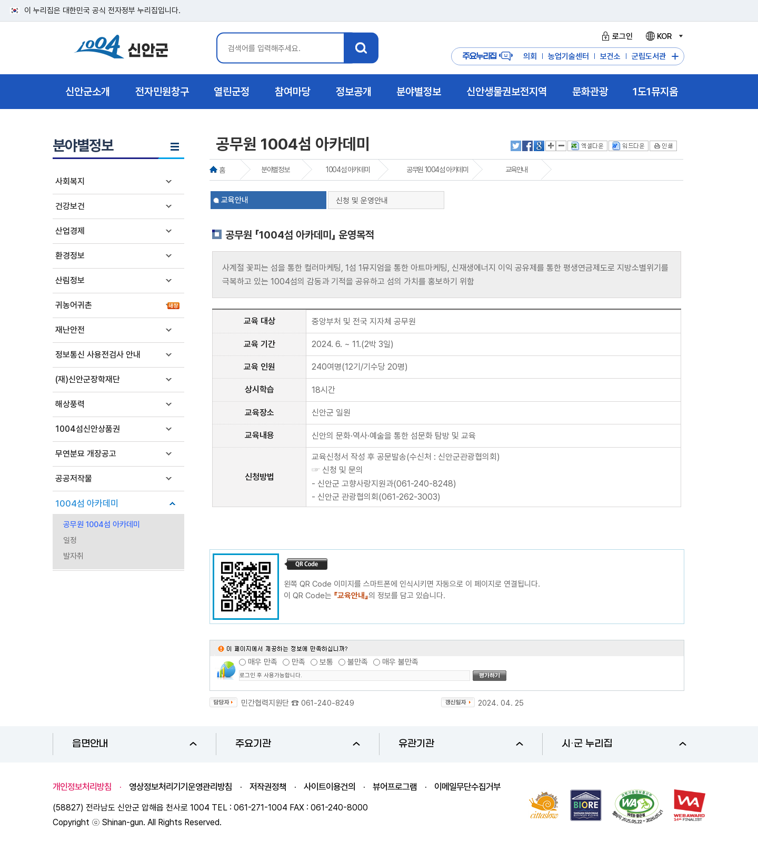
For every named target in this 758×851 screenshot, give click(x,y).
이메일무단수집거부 (467, 786)
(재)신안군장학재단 (87, 379)
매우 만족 (262, 662)
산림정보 (70, 280)
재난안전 (70, 330)
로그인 (616, 36)
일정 (70, 540)
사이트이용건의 (329, 786)
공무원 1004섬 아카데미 (101, 524)
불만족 (357, 662)
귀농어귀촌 (73, 305)
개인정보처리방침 (82, 786)
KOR (663, 36)
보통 (326, 662)
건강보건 (70, 206)
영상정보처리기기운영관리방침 (180, 786)
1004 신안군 (121, 48)
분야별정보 (275, 169)
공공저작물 (73, 478)
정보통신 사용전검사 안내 (98, 355)
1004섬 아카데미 (86, 503)
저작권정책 (268, 786)
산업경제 (70, 231)
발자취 (73, 556)
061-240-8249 (327, 703)
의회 (530, 56)
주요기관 (297, 743)
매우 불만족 (400, 662)
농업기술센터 (568, 56)
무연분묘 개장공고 (85, 454)
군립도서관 (649, 56)
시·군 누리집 (624, 743)
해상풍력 (70, 404)
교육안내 (516, 169)
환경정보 (70, 256)
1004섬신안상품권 (87, 429)
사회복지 (70, 181)
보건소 (610, 56)
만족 (298, 662)
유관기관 (460, 743)
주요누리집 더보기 (675, 56)
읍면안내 (134, 743)
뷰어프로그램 (395, 786)
